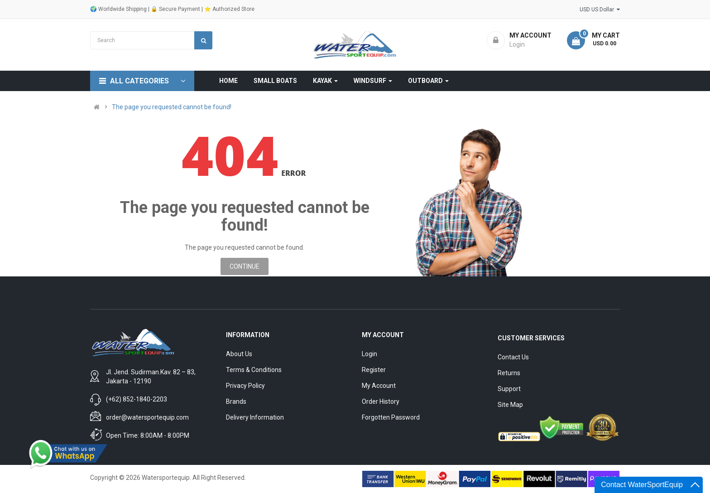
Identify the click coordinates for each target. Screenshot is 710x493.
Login (369, 354)
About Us (239, 354)
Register (374, 369)
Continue (244, 266)
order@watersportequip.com (147, 417)
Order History (380, 401)
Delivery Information (255, 417)
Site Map (510, 404)
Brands (236, 401)
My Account (379, 385)
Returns (509, 373)
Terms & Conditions (254, 369)
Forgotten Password (391, 417)
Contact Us (513, 357)
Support (509, 388)
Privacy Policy (245, 385)
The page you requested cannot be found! (171, 107)
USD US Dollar (600, 9)
